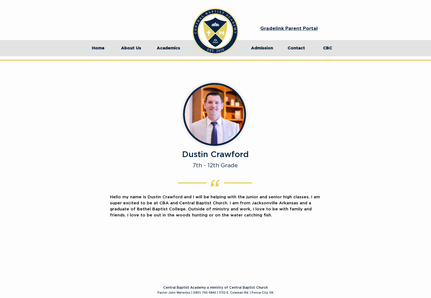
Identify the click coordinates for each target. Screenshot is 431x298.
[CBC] (327, 48)
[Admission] (262, 48)
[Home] (98, 48)
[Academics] (168, 48)
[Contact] (296, 48)
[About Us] (130, 48)
